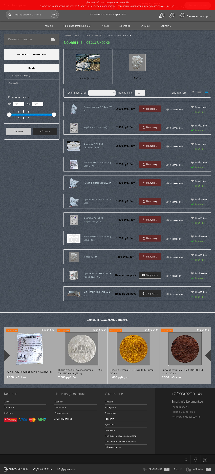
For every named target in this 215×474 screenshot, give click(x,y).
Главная (48, 26)
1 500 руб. (16, 377)
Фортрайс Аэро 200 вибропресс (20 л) (93, 220)
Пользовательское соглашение (120, 441)
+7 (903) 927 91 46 (43, 469)
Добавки (8, 413)
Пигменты (9, 407)
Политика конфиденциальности (96, 6)
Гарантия (109, 419)
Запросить (150, 275)
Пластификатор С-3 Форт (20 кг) (98, 109)
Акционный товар (63, 419)
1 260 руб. (125, 238)
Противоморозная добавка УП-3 (97, 201)
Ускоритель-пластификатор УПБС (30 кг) (97, 238)
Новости (109, 401)
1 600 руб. (125, 201)
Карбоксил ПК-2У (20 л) (95, 127)
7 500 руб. (68, 377)
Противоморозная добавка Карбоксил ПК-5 (97, 275)
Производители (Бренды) (77, 26)
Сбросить (45, 131)
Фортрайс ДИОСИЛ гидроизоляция (93, 146)
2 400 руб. (125, 127)
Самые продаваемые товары (107, 320)
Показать (18, 131)
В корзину (150, 108)
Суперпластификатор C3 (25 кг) (98, 294)
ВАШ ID (178, 469)
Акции (105, 26)
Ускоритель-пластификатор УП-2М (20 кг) (97, 164)
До (28, 104)
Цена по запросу (125, 275)
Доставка (124, 26)
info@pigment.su (191, 401)
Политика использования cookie (58, 6)
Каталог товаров (31, 39)
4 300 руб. (171, 377)
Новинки (58, 401)
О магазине (111, 413)
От (9, 104)
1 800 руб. (125, 183)
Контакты (165, 26)
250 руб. (125, 256)
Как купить (110, 407)
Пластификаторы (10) (19, 75)
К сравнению (174, 109)
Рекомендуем (61, 413)
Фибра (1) (13, 83)
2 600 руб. (125, 109)
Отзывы (145, 26)
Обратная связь (113, 447)
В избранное (199, 107)
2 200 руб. (125, 146)
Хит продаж (60, 407)
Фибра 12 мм (90, 256)
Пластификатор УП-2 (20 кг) (97, 183)
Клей (6, 401)
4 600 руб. (120, 377)
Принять (170, 6)
